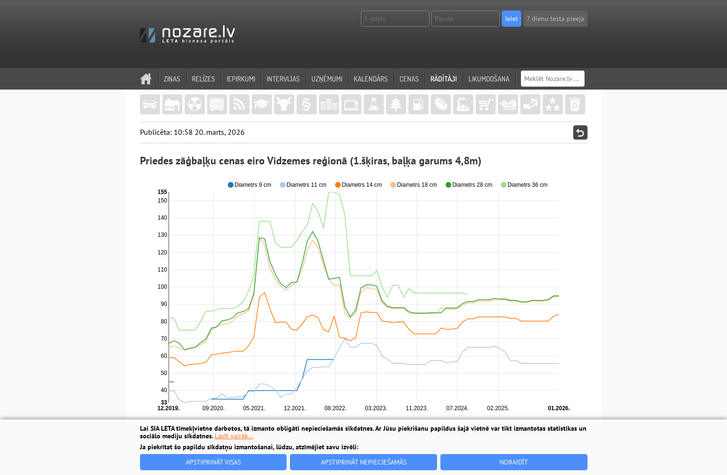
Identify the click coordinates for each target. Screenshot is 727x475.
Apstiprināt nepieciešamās (364, 462)
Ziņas (172, 78)
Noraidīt (513, 462)
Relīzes (203, 78)
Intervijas (283, 78)
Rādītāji (443, 78)
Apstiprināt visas (213, 462)
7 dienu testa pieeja (555, 18)
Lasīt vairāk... (234, 436)
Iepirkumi (241, 78)
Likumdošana (488, 78)
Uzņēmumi (326, 78)
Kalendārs (371, 78)
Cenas (409, 78)
